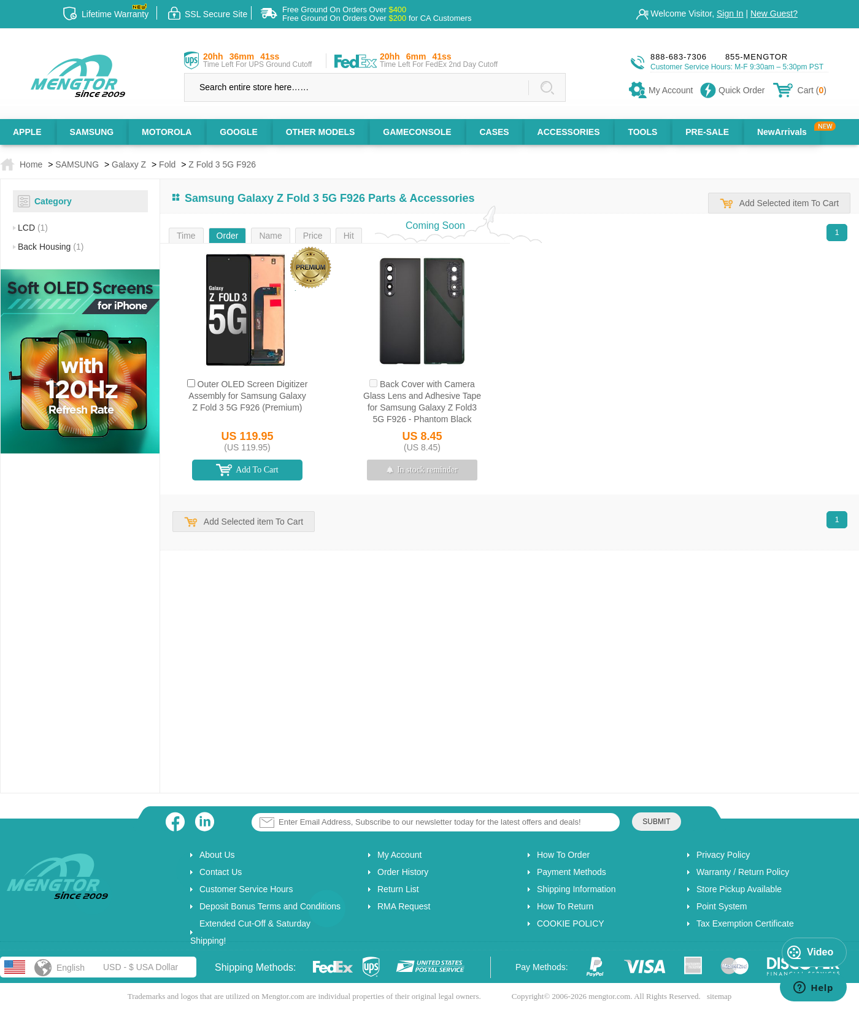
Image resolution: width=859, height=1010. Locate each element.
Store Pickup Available (739, 889)
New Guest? (774, 13)
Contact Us (220, 872)
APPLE (27, 132)
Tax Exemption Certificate (745, 923)
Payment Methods (571, 872)
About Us (217, 855)
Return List (398, 889)
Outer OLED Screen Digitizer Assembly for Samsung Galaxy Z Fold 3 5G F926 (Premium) (247, 395)
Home (31, 164)
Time (186, 236)
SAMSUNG (92, 132)
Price (313, 236)
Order (228, 236)
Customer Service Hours (246, 889)
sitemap (719, 996)
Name (270, 236)
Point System (721, 906)
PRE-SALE (707, 132)
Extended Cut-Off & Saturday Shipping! (250, 932)
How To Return (565, 906)
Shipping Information (576, 889)
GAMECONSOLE (417, 132)
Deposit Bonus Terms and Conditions (270, 906)
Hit (349, 236)
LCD (33, 228)
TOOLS (642, 132)
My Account (399, 855)
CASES (494, 132)
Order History (402, 872)
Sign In (730, 13)
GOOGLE (238, 132)
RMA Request (403, 906)
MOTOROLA (166, 132)
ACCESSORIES (568, 132)
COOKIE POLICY (570, 923)
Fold (167, 164)
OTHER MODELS (320, 132)
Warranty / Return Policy (742, 872)
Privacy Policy (723, 855)
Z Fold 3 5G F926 (222, 164)
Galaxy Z (129, 164)
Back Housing (50, 247)
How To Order (563, 855)
